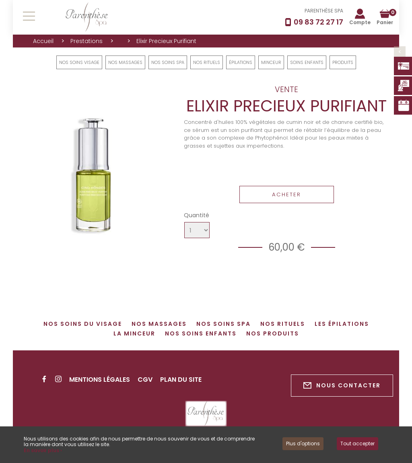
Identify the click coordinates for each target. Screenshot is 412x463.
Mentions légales (99, 379)
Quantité (196, 215)
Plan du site (181, 379)
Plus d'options (303, 443)
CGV (145, 379)
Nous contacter (342, 385)
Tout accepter (357, 443)
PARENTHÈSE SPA (324, 10)
